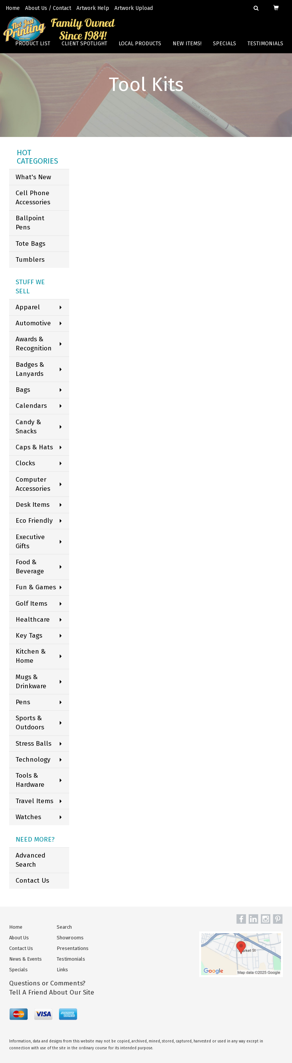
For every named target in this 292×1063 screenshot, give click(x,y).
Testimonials (265, 49)
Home (13, 8)
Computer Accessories (33, 484)
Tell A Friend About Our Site (51, 992)
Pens (23, 702)
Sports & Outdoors (30, 722)
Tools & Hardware (30, 780)
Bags (23, 390)
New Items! (187, 49)
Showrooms (70, 937)
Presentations (73, 948)
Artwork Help (92, 8)
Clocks (25, 463)
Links (62, 969)
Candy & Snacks (28, 426)
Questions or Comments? (47, 983)
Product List (32, 49)
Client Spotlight (84, 49)
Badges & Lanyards (30, 369)
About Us (19, 937)
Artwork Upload (133, 8)
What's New (33, 177)
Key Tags (29, 636)
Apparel (28, 307)
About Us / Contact (48, 8)
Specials (224, 49)
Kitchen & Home (31, 656)
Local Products (140, 49)
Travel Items (34, 801)
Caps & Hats (34, 447)
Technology (33, 760)
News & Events (25, 959)
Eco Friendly (34, 521)
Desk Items (32, 505)
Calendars (31, 406)
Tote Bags (30, 244)
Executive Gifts (30, 541)
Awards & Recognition (34, 343)
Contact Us (32, 881)
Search (64, 927)
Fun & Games (36, 587)
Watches (28, 817)
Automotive (33, 323)
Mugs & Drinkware (31, 681)
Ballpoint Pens (30, 222)
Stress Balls (33, 744)
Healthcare (33, 620)
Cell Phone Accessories (33, 197)
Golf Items (31, 604)
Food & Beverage (30, 566)
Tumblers (30, 260)
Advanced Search (30, 860)
